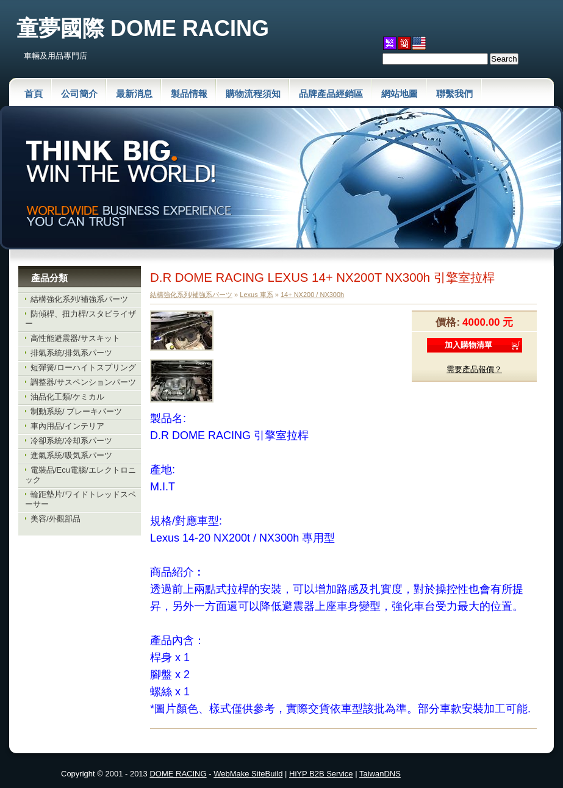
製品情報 (189, 93)
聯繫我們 (454, 93)
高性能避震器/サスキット (75, 338)
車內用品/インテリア (67, 426)
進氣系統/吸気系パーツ (71, 455)
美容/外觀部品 (55, 518)
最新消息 (134, 93)
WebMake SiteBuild (247, 773)
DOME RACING (177, 773)
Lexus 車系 (256, 294)
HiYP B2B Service (321, 773)
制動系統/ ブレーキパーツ (76, 411)
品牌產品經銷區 (331, 93)
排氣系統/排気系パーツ (71, 352)
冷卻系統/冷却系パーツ (71, 440)
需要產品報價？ (474, 369)
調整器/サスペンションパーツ (83, 382)
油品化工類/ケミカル (67, 396)
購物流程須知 (253, 93)
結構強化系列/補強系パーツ (79, 299)
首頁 (33, 93)
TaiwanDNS (380, 773)
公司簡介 (79, 93)
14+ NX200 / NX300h (312, 294)
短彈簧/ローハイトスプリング (83, 367)
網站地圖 (399, 93)
